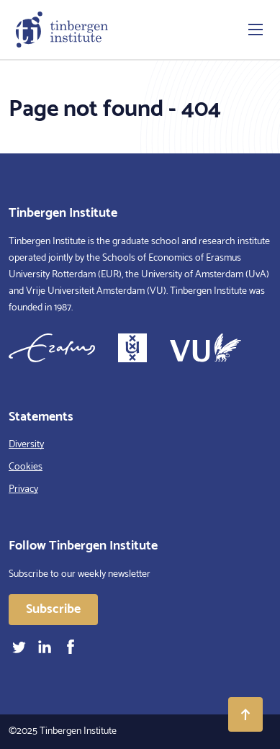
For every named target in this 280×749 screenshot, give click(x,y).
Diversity (26, 444)
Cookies (25, 467)
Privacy (23, 489)
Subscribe (53, 609)
